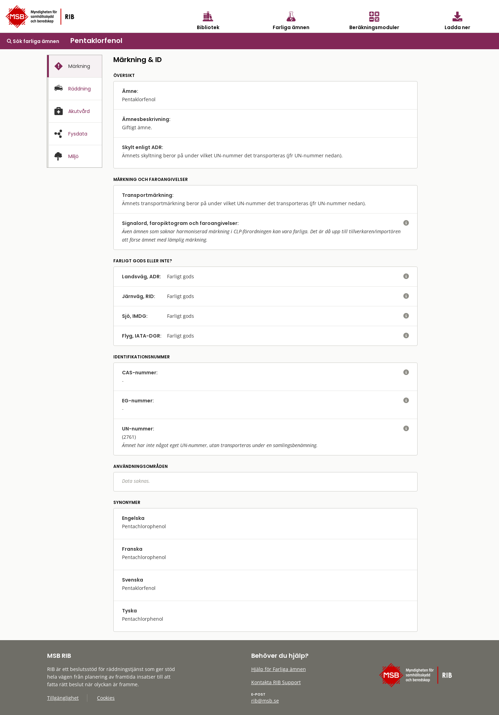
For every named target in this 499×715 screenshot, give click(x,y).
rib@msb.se (265, 700)
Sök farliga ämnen (33, 41)
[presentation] (74, 66)
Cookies (106, 698)
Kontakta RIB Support (276, 682)
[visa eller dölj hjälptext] (406, 223)
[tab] (74, 66)
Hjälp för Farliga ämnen (278, 669)
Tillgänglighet (63, 698)
